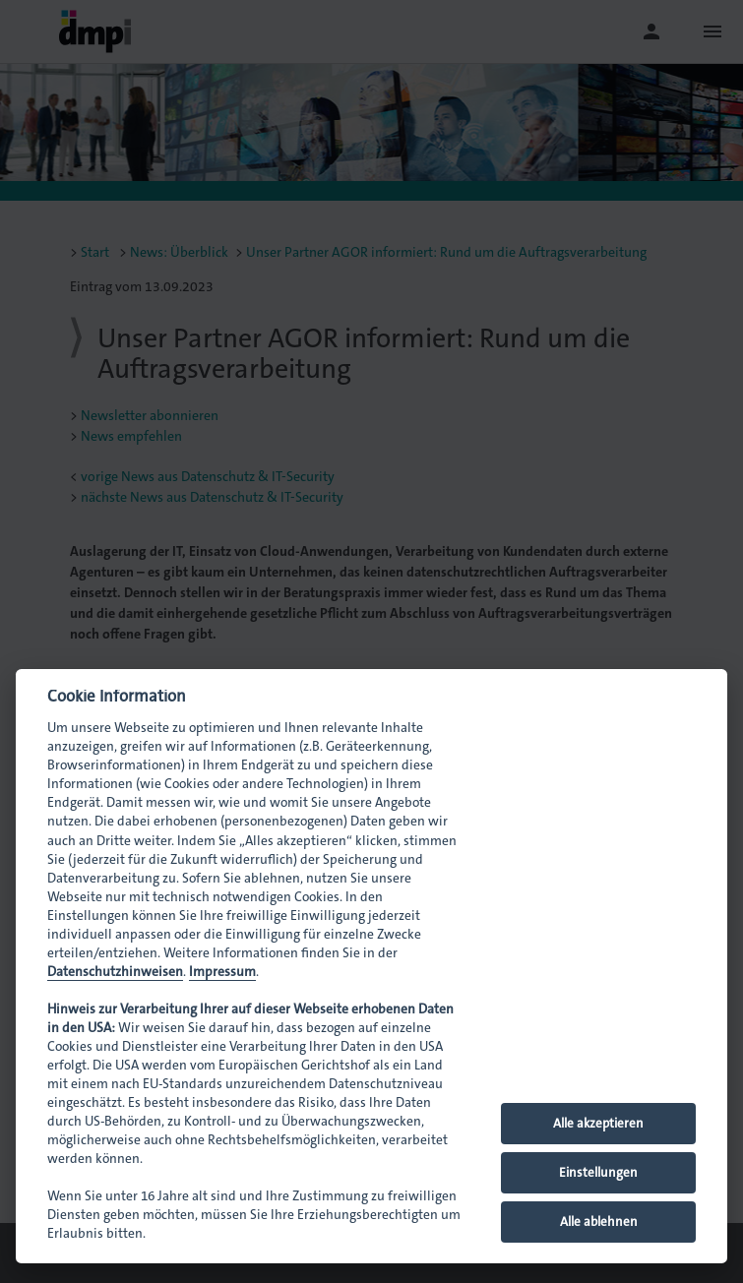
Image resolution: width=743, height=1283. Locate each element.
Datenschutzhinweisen (115, 971)
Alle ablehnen (599, 1221)
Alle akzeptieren (598, 1123)
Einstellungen (598, 1172)
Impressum (222, 971)
